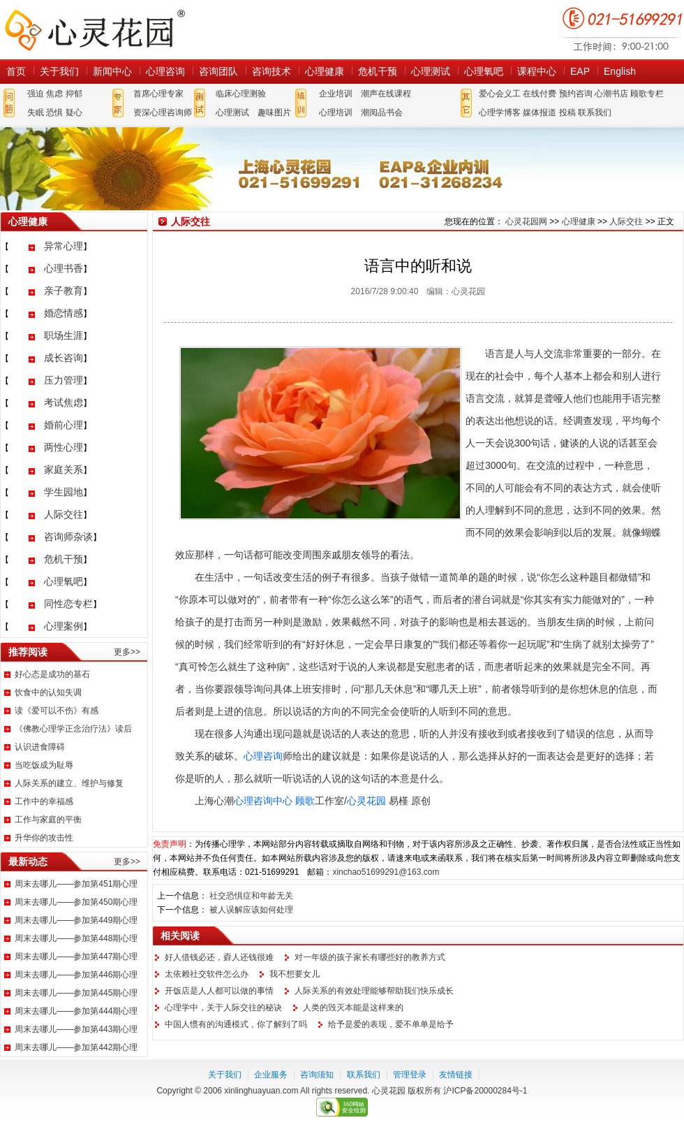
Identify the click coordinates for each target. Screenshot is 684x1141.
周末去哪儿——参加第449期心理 (76, 920)
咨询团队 (218, 71)
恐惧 (54, 112)
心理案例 (63, 626)
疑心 (74, 112)
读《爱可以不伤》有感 (56, 710)
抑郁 (74, 94)
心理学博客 (500, 112)
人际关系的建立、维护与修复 (69, 783)
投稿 (567, 112)
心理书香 (63, 268)
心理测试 (430, 71)
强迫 (35, 94)
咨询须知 (317, 1075)
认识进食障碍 (40, 747)
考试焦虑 (63, 402)
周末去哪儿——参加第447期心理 (76, 956)
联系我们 (594, 112)
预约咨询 (576, 94)
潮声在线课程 (386, 94)
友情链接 (456, 1075)
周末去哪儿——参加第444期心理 (76, 1011)
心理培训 (335, 112)
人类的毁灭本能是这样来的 (353, 1007)
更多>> (127, 652)
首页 (16, 71)
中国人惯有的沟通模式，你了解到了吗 (236, 1024)
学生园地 (63, 491)
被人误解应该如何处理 (251, 910)
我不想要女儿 (294, 974)
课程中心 (536, 71)
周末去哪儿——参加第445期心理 (76, 993)
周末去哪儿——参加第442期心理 (76, 1047)
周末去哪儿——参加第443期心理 (76, 1029)
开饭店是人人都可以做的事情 (219, 991)
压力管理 (63, 380)
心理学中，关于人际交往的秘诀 (223, 1007)
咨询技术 (271, 71)
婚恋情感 (63, 313)
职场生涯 (63, 335)
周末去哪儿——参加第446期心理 (76, 975)
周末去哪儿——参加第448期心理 (76, 938)
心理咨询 (165, 71)
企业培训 (335, 94)
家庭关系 (63, 469)
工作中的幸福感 (44, 801)
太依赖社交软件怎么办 (206, 974)
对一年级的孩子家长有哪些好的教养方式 (370, 957)
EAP (580, 71)
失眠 (35, 112)
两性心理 (63, 447)
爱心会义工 (500, 94)
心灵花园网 (94, 29)
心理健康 (324, 71)
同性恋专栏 (68, 603)
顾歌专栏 (647, 94)
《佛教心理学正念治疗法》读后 (73, 729)
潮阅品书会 (382, 112)
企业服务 (271, 1075)
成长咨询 (63, 357)
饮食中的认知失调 (48, 692)
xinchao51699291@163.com (385, 872)
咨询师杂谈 (68, 536)
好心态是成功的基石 (52, 674)
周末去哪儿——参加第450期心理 (76, 902)
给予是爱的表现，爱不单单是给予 (391, 1024)
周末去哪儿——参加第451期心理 (76, 884)
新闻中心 (112, 71)
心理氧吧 (483, 71)
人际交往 (63, 514)
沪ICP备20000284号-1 (485, 1091)
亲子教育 (63, 290)
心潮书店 (611, 94)
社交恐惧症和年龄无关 (251, 896)
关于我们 (59, 71)
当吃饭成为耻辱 (44, 765)
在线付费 (539, 94)
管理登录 (409, 1075)
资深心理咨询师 (162, 112)
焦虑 (54, 94)
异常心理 (63, 246)
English (620, 71)
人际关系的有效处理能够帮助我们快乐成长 (374, 991)
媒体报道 (539, 112)
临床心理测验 (241, 94)
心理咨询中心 (263, 800)
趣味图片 (274, 112)
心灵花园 (366, 800)
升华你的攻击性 (44, 838)
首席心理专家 (158, 94)
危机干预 (377, 71)
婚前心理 (63, 424)
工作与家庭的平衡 (48, 819)
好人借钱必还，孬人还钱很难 (219, 957)
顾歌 (305, 800)
